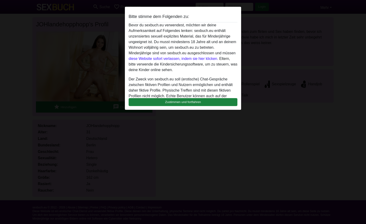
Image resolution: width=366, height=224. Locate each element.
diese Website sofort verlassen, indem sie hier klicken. (173, 59)
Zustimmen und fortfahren (183, 102)
